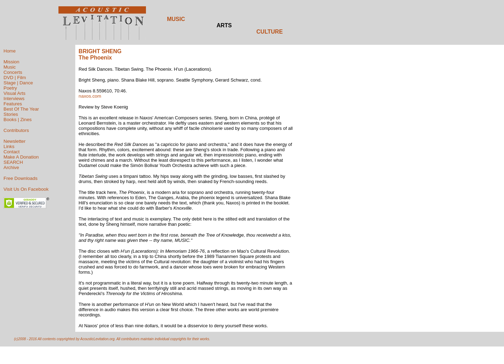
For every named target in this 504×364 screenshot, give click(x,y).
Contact (12, 151)
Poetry (10, 88)
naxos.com (90, 96)
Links (9, 146)
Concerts (13, 72)
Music (10, 67)
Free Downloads (20, 178)
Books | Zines (18, 119)
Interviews (14, 98)
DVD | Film (15, 77)
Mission (11, 61)
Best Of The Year (21, 109)
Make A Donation (21, 157)
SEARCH (13, 162)
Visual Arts (15, 93)
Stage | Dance (18, 82)
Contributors (16, 130)
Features (13, 103)
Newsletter (15, 141)
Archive (11, 167)
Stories (11, 114)
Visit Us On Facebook (26, 189)
